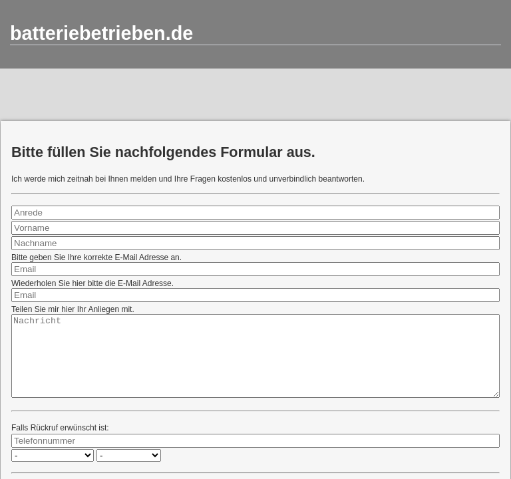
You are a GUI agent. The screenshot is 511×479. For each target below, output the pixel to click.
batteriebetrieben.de (101, 33)
